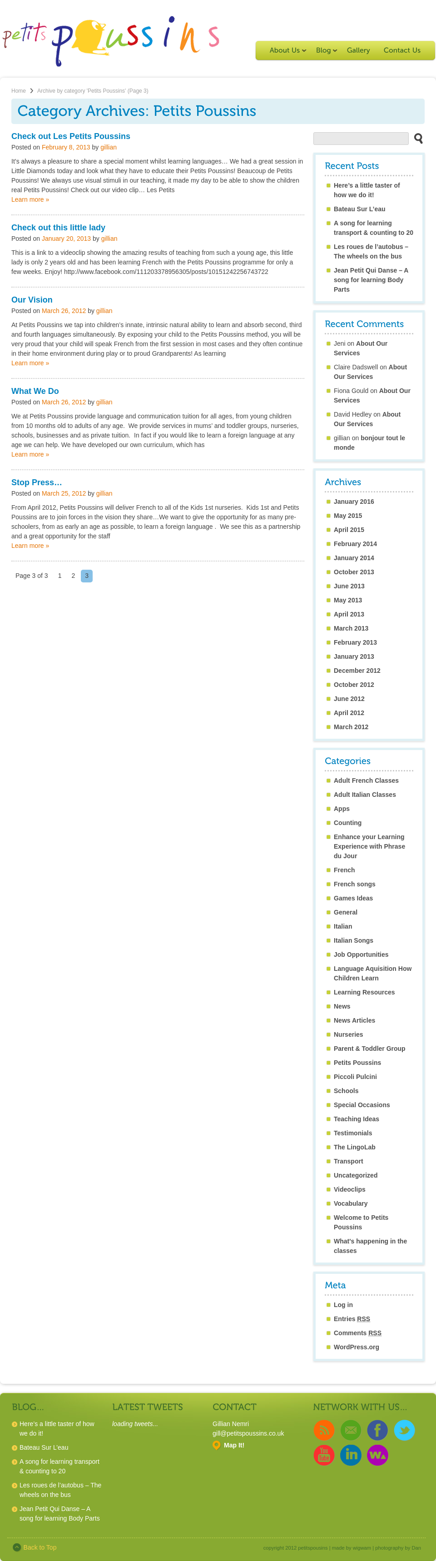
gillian (108, 147)
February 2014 (355, 543)
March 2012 (351, 727)
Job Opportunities (361, 954)
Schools (346, 1090)
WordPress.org (356, 1347)
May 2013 (348, 600)
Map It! (234, 1445)
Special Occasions (362, 1105)
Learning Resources (364, 992)
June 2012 (349, 698)
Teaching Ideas (356, 1119)
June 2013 (349, 586)
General (345, 912)
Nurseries (348, 1034)
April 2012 (349, 712)
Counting (348, 822)
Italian (343, 926)
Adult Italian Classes (365, 794)
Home (18, 91)
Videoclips (350, 1189)
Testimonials (353, 1133)
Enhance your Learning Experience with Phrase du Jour (369, 846)
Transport (348, 1161)
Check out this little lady (58, 227)
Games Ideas (353, 898)
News (342, 1006)
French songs (355, 884)
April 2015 (349, 529)
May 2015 (348, 515)
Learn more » (30, 199)
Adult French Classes (366, 780)
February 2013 (355, 642)
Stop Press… (36, 482)
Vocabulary (350, 1203)
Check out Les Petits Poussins (70, 136)
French (344, 870)
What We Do (35, 391)
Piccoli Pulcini (355, 1076)
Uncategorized (355, 1175)
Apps (342, 808)
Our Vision (32, 299)
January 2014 (354, 558)
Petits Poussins (357, 1062)
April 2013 (349, 614)
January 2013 (354, 656)
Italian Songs (353, 940)
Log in (343, 1304)
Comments (358, 1333)
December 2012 (357, 670)
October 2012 (354, 684)
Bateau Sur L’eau (360, 209)
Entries (352, 1318)
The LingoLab (355, 1147)
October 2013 (354, 572)
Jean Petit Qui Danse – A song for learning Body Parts (371, 280)
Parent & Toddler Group (370, 1048)
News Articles (354, 1020)
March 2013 (351, 628)
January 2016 (354, 501)
